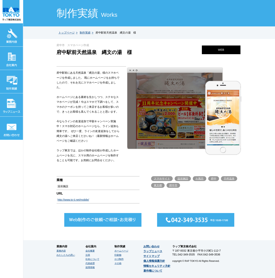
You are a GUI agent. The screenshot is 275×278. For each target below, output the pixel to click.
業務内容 (61, 250)
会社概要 (90, 250)
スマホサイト (162, 178)
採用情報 (90, 267)
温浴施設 (182, 178)
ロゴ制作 (119, 259)
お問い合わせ (151, 246)
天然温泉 (229, 178)
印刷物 (117, 255)
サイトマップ (151, 256)
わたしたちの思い (66, 255)
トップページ (66, 32)
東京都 (158, 185)
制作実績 (85, 32)
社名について (92, 259)
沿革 (87, 255)
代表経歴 (90, 263)
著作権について (152, 270)
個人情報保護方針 (154, 260)
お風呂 (199, 178)
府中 (213, 178)
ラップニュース (152, 251)
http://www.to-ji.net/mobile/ (73, 199)
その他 (117, 263)
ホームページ (121, 250)
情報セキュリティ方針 (156, 265)
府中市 (173, 185)
